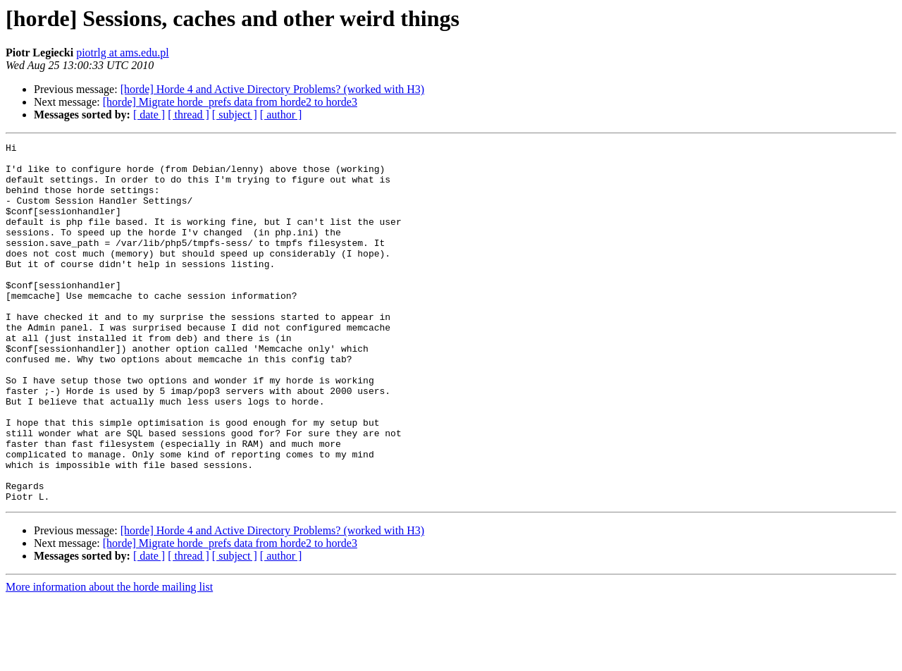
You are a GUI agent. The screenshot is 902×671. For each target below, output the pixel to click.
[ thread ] (188, 115)
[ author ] (281, 115)
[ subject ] (234, 115)
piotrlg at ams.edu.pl (122, 53)
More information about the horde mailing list (109, 659)
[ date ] (149, 115)
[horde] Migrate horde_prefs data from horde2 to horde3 (230, 102)
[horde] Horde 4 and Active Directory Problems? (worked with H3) (272, 89)
